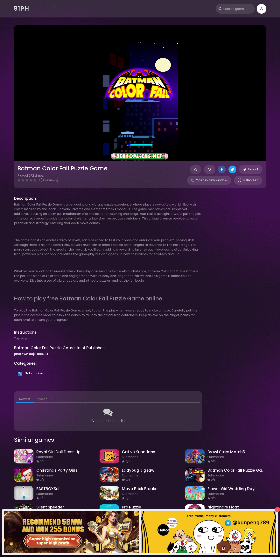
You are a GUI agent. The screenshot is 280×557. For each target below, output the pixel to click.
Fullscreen (248, 180)
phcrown (21, 354)
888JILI (42, 354)
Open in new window (209, 180)
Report (250, 169)
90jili (32, 354)
